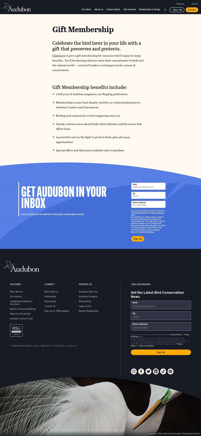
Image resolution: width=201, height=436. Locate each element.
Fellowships (50, 296)
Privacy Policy (142, 213)
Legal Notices (46, 346)
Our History (16, 296)
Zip (134, 193)
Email (135, 184)
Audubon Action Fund (21, 318)
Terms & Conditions (146, 232)
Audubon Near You (88, 291)
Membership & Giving (149, 9)
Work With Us (51, 291)
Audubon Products (88, 296)
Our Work (86, 9)
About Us (98, 9)
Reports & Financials (20, 313)
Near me (177, 9)
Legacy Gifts (85, 306)
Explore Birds (113, 9)
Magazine (180, 4)
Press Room (50, 301)
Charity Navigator (16, 330)
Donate (192, 9)
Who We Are (16, 291)
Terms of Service (157, 213)
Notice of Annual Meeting (23, 309)
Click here (58, 56)
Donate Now (85, 301)
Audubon (17, 7)
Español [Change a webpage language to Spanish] (195, 4)
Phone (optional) (139, 202)
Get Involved (130, 9)
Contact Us (49, 306)
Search (165, 9)
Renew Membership (88, 311)
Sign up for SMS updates (56, 311)
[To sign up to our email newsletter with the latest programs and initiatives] (148, 186)
